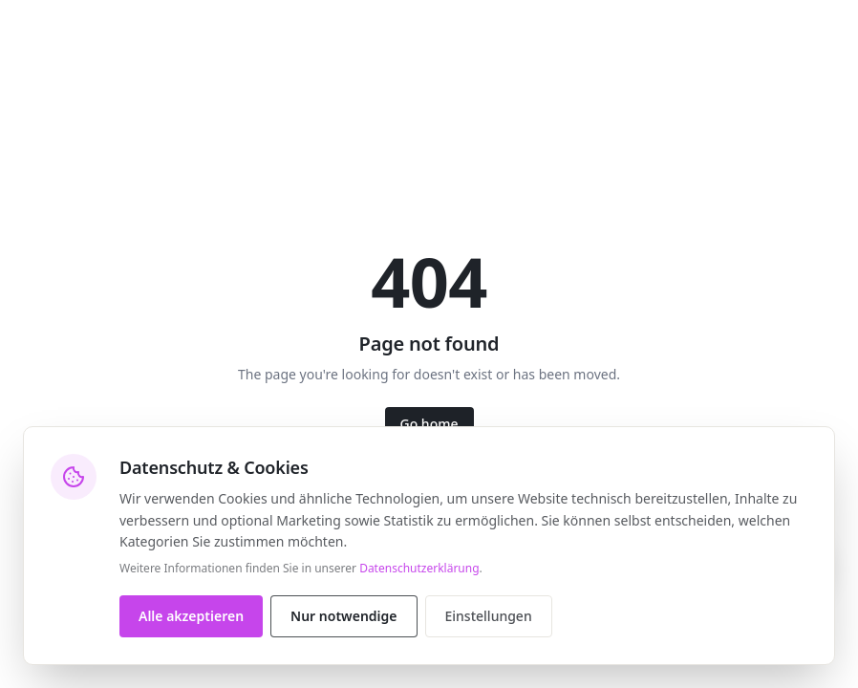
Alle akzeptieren (191, 616)
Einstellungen (488, 616)
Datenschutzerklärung (419, 568)
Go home (429, 424)
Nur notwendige (343, 616)
